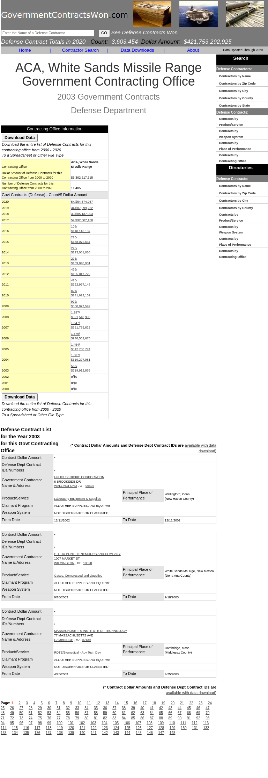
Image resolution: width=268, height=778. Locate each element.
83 (114, 718)
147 (161, 733)
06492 (89, 486)
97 (30, 723)
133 (4, 733)
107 (138, 723)
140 (82, 733)
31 (58, 708)
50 (21, 713)
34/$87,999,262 (82, 208)
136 (37, 733)
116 (26, 728)
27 (21, 708)
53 (49, 713)
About (193, 50)
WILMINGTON (64, 563)
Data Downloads (137, 50)
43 (170, 708)
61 (124, 713)
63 (142, 713)
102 (82, 723)
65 (161, 713)
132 (206, 728)
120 (71, 728)
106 (127, 723)
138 (60, 733)
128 (161, 728)
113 (206, 723)
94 (3, 723)
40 (142, 708)
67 (179, 713)
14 (117, 703)
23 (200, 703)
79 (77, 718)
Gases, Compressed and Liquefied (78, 575)
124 (116, 728)
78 (68, 718)
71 (3, 718)
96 (21, 723)
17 (145, 703)
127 (150, 728)
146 (150, 733)
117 (37, 728)
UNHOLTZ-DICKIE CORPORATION (79, 477)
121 (82, 728)
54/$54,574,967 (82, 201)
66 (170, 713)
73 (21, 718)
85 (133, 718)
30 (49, 708)
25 (3, 708)
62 (133, 713)
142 (105, 733)
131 (195, 728)
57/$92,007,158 (82, 220)
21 (182, 703)
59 (105, 713)
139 (71, 733)
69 (198, 713)
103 (93, 723)
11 (89, 703)
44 (179, 708)
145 (139, 733)
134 (15, 733)
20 (172, 703)
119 (60, 728)
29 (40, 708)
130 (184, 728)
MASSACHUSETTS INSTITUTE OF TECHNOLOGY (90, 631)
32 (68, 708)
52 (40, 713)
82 (105, 718)
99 (49, 723)
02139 (86, 640)
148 (173, 733)
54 (58, 713)
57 (86, 713)
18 (154, 703)
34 (86, 708)
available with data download (190, 693)
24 (210, 703)
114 (4, 728)
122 (94, 728)
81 (96, 718)
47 (207, 708)
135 (26, 733)
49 (12, 713)
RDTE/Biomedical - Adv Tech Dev (77, 652)
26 (12, 708)
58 (96, 713)
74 (30, 718)
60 (114, 713)
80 (86, 718)
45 (189, 708)
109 (161, 723)
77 (58, 718)
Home (25, 50)
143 (116, 733)
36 (105, 708)
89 (170, 718)
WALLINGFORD (65, 486)
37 (114, 708)
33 (77, 708)
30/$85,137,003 (82, 214)
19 (163, 703)
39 (133, 708)
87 (152, 718)
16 (135, 703)
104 (104, 723)
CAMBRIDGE (63, 640)
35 (96, 708)
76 (49, 718)
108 (149, 723)
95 (12, 723)
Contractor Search (80, 50)
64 (152, 713)
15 (126, 703)
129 (173, 728)
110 (172, 723)
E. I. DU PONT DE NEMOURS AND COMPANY (87, 554)
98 (40, 723)
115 (15, 728)
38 (124, 708)
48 (3, 713)
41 (152, 708)
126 (139, 728)
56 (77, 713)
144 (128, 733)
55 (68, 713)
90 (179, 718)
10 (79, 703)
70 (207, 713)
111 (183, 723)
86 (142, 718)
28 (30, 708)
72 (12, 718)
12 (98, 703)
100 (59, 723)
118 (49, 728)
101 (71, 723)
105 (116, 723)
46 (198, 708)
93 (207, 718)
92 (198, 718)
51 (30, 713)
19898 (87, 563)
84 (124, 718)
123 (105, 728)
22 (191, 703)
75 (40, 718)
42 (161, 708)
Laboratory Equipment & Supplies (77, 498)
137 (49, 733)
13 (107, 703)
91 (189, 718)
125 (128, 728)
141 (94, 733)
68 (189, 713)
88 (161, 718)
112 (195, 723)
